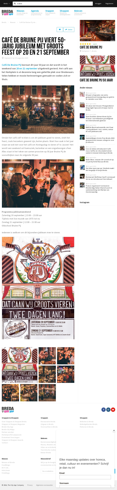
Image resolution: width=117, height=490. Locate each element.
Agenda (83, 438)
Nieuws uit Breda (8, 462)
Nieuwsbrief (46, 458)
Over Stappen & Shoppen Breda (14, 421)
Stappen (44, 418)
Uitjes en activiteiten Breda (51, 447)
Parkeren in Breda (87, 427)
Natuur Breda (46, 452)
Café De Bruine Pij (91, 47)
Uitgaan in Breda (47, 424)
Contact (5, 443)
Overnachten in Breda (49, 427)
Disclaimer (60, 485)
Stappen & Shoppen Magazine (13, 424)
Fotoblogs (6, 473)
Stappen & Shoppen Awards (12, 440)
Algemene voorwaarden (44, 485)
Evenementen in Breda (88, 442)
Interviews (6, 470)
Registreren (109, 4)
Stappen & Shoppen (10, 418)
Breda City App (7, 427)
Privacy (29, 485)
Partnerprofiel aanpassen (11, 435)
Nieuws (5, 458)
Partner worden (8, 432)
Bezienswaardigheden (49, 442)
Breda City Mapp (8, 429)
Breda (7, 4)
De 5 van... (5, 468)
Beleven (44, 438)
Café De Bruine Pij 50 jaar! (96, 80)
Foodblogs (6, 465)
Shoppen (83, 418)
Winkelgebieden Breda (88, 424)
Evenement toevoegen (10, 437)
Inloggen (98, 4)
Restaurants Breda (48, 421)
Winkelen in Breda (87, 421)
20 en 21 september (26, 68)
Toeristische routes (48, 450)
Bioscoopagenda (86, 445)
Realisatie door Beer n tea (106, 485)
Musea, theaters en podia (51, 445)
